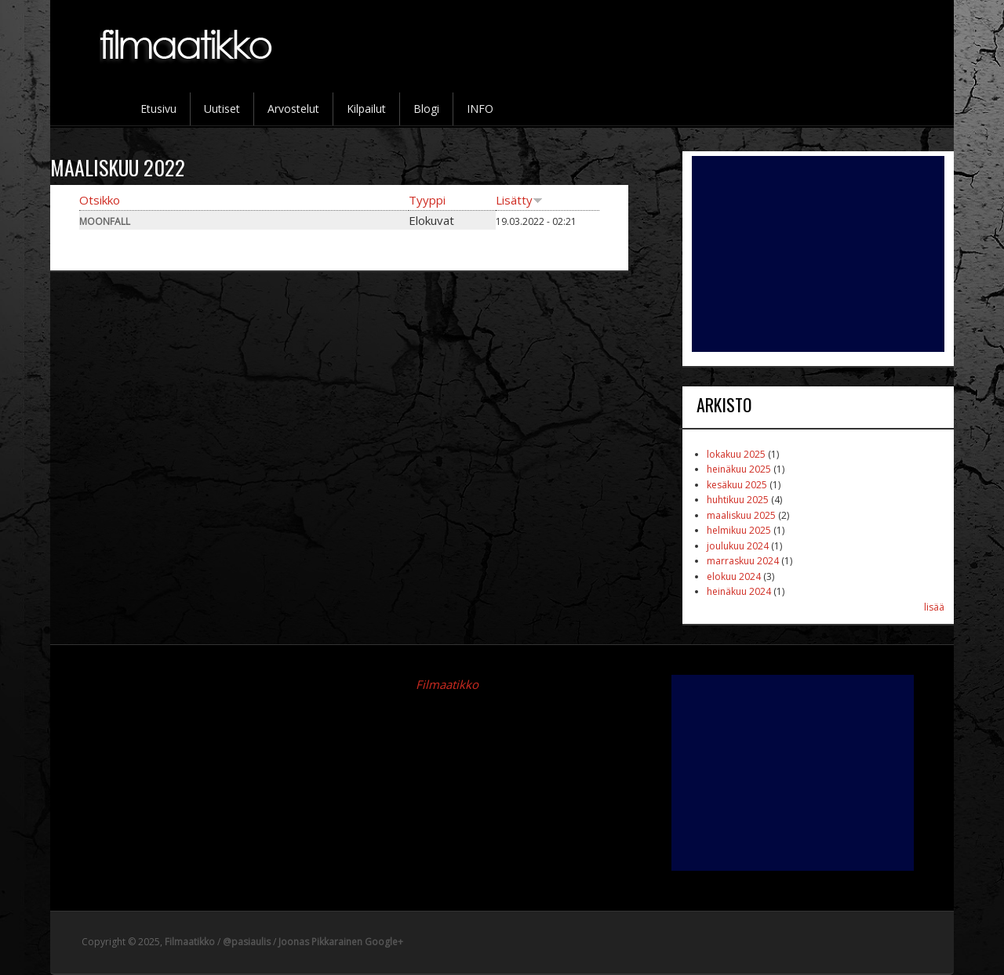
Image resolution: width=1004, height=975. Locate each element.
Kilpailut (366, 108)
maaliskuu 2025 (741, 515)
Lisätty (519, 200)
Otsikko (99, 200)
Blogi (426, 108)
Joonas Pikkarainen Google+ (340, 941)
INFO (480, 108)
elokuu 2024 (734, 576)
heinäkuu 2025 (739, 469)
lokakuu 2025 (736, 454)
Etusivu (158, 108)
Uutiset (222, 108)
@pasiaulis (247, 941)
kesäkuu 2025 (737, 484)
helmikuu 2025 (739, 530)
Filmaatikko (447, 684)
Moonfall (104, 221)
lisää (934, 607)
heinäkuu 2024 (739, 591)
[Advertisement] (818, 254)
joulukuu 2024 (738, 546)
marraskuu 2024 (743, 560)
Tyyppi (427, 200)
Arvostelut (293, 108)
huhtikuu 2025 (738, 499)
